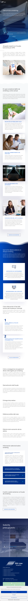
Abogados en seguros (7, 571)
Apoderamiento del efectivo (14, 291)
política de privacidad (12, 32)
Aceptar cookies (14, 592)
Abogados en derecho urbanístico (9, 574)
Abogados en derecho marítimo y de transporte (11, 572)
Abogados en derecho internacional (9, 575)
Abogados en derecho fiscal (8, 570)
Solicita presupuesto (14, 357)
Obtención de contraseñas (14, 271)
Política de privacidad (16, 599)
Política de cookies (10, 599)
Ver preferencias (14, 597)
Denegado (14, 594)
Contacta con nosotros (9, 509)
